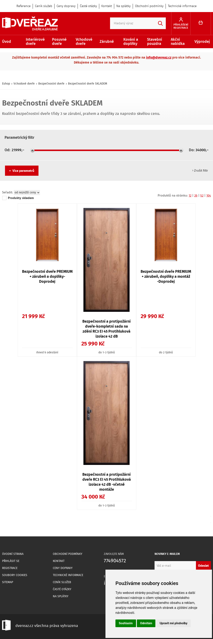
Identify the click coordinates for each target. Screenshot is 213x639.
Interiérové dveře (35, 42)
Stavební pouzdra (154, 42)
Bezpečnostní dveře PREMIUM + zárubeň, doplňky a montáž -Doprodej (166, 277)
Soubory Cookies (14, 575)
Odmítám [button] (146, 623)
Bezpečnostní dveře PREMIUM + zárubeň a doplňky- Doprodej (47, 277)
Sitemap (7, 582)
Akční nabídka (178, 42)
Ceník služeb (43, 6)
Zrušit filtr (201, 170)
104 (208, 195)
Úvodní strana (13, 554)
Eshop (6, 83)
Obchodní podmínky (149, 6)
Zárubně (107, 42)
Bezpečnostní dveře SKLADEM (87, 83)
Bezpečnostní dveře (51, 83)
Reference (23, 6)
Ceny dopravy (66, 6)
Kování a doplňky (130, 42)
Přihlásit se (10, 561)
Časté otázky (88, 6)
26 (195, 195)
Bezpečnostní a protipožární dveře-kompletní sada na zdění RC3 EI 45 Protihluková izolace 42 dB (106, 329)
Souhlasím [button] (126, 623)
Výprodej (202, 42)
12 (190, 195)
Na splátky (123, 6)
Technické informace (182, 6)
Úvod (6, 42)
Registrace (9, 568)
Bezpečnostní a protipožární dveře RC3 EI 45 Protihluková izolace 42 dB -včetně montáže (106, 482)
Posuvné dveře (59, 42)
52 (201, 195)
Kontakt (106, 6)
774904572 (115, 561)
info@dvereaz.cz (158, 57)
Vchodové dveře (84, 42)
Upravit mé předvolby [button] (173, 623)
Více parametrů (23, 170)
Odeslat (203, 565)
